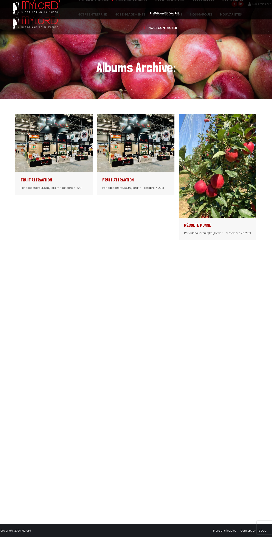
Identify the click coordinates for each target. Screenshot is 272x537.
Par (39, 187)
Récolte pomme (197, 225)
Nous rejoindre (259, 4)
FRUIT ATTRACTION (36, 180)
